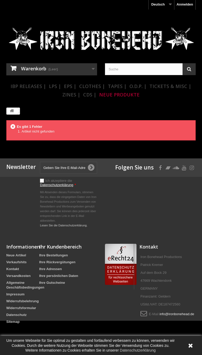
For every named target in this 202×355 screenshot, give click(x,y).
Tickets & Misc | (170, 86)
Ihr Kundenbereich (60, 247)
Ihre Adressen (50, 269)
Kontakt (12, 269)
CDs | (89, 94)
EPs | (70, 86)
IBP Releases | (28, 86)
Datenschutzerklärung (56, 185)
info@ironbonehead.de (176, 314)
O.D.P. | (138, 86)
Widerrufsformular (21, 308)
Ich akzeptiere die (58, 183)
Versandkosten (18, 276)
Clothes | (92, 86)
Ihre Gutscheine (52, 283)
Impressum (15, 294)
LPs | (55, 86)
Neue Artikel (16, 255)
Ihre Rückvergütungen (57, 262)
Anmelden (184, 4)
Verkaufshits (16, 262)
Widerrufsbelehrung (22, 301)
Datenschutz (16, 315)
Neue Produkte (119, 94)
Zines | (71, 94)
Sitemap (13, 322)
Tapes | (117, 86)
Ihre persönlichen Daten (58, 276)
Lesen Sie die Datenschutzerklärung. (64, 225)
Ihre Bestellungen (53, 255)
